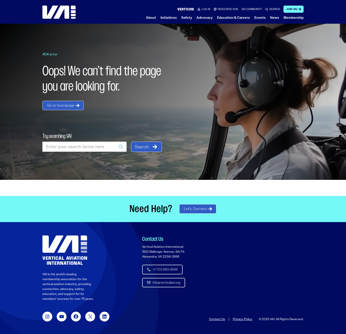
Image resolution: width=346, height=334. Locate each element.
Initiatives (168, 17)
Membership (293, 17)
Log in (206, 9)
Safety (186, 17)
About (151, 17)
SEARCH (274, 9)
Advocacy (204, 17)
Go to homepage (61, 105)
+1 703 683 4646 (165, 269)
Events (260, 17)
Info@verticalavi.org (166, 282)
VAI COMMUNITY (252, 9)
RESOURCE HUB (228, 9)
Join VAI (291, 9)
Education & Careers (233, 17)
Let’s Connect (195, 208)
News (274, 17)
